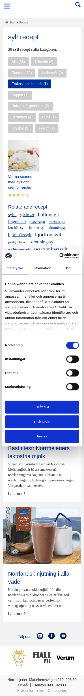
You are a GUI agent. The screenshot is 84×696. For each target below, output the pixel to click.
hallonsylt (48, 214)
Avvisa (42, 436)
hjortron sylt (48, 234)
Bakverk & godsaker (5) (30, 106)
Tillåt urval (42, 422)
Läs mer (17, 493)
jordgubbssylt (18, 242)
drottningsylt (58, 228)
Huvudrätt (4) (22, 117)
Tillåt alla (42, 407)
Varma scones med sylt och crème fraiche (20, 182)
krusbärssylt (16, 228)
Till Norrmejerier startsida (42, 7)
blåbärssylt (37, 222)
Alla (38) (18, 62)
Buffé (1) (49, 117)
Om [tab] (69, 268)
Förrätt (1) (47, 128)
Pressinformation (30, 690)
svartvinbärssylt (50, 249)
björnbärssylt (19, 234)
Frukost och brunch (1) (30, 84)
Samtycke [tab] (15, 268)
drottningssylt (43, 241)
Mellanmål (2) (52, 73)
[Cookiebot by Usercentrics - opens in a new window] (60, 256)
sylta (12, 214)
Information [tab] (42, 268)
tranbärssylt (57, 222)
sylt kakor (27, 215)
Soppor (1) (20, 95)
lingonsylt (17, 221)
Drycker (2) (20, 128)
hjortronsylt (37, 228)
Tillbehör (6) (44, 62)
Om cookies (57, 690)
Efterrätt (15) (22, 73)
